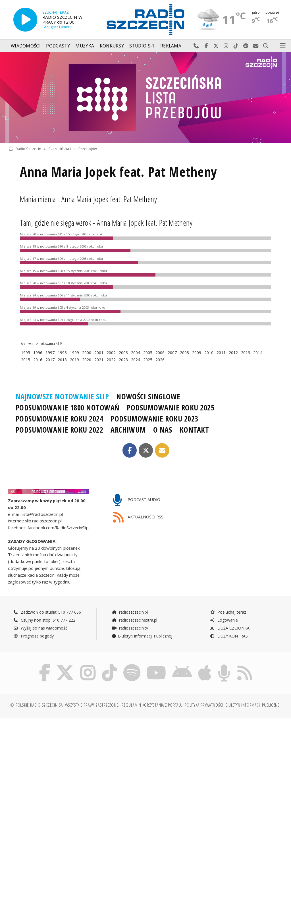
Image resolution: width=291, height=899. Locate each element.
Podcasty (58, 46)
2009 (196, 352)
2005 (147, 352)
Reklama (170, 46)
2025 (147, 359)
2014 (257, 352)
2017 (50, 359)
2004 (135, 352)
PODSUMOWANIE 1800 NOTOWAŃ (67, 407)
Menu (282, 46)
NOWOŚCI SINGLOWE (148, 396)
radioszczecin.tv (129, 628)
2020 (86, 359)
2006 (160, 352)
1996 (37, 352)
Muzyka (84, 46)
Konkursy (112, 46)
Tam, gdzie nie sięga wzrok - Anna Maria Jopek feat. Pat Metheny (106, 222)
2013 (245, 352)
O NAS (162, 430)
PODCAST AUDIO (136, 500)
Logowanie (224, 620)
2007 (172, 352)
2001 (98, 352)
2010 (208, 352)
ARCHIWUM (128, 430)
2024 (135, 359)
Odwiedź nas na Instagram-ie (226, 46)
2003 (123, 352)
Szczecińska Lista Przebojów (72, 148)
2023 (123, 359)
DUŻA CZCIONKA (230, 628)
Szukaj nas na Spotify (246, 46)
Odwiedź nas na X (216, 46)
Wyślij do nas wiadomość (256, 46)
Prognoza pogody (33, 636)
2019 (74, 359)
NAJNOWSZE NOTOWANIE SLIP (62, 396)
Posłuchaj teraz (228, 612)
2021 (98, 359)
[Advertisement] (76, 765)
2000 (86, 352)
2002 (111, 352)
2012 (233, 352)
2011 (221, 352)
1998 (62, 352)
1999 (74, 352)
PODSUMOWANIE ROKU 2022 (59, 430)
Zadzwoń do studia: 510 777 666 (47, 612)
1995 (25, 352)
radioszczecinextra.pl (134, 620)
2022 (111, 359)
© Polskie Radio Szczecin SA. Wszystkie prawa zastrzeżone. (64, 705)
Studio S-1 (142, 46)
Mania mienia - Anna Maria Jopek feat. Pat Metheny (88, 199)
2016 (37, 359)
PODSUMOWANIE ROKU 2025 (171, 407)
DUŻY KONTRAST (230, 636)
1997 (50, 352)
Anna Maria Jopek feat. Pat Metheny (118, 172)
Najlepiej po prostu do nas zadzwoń (196, 46)
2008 (184, 352)
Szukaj (266, 46)
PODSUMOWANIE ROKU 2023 (154, 419)
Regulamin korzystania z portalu (152, 705)
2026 (160, 359)
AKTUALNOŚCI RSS (138, 517)
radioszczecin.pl (129, 612)
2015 (25, 359)
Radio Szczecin (25, 148)
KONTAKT (194, 430)
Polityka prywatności (204, 705)
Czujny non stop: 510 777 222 (44, 620)
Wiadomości (26, 46)
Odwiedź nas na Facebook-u (206, 46)
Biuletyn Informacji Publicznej (141, 636)
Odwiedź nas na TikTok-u (236, 46)
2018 (62, 359)
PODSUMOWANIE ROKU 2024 (59, 419)
